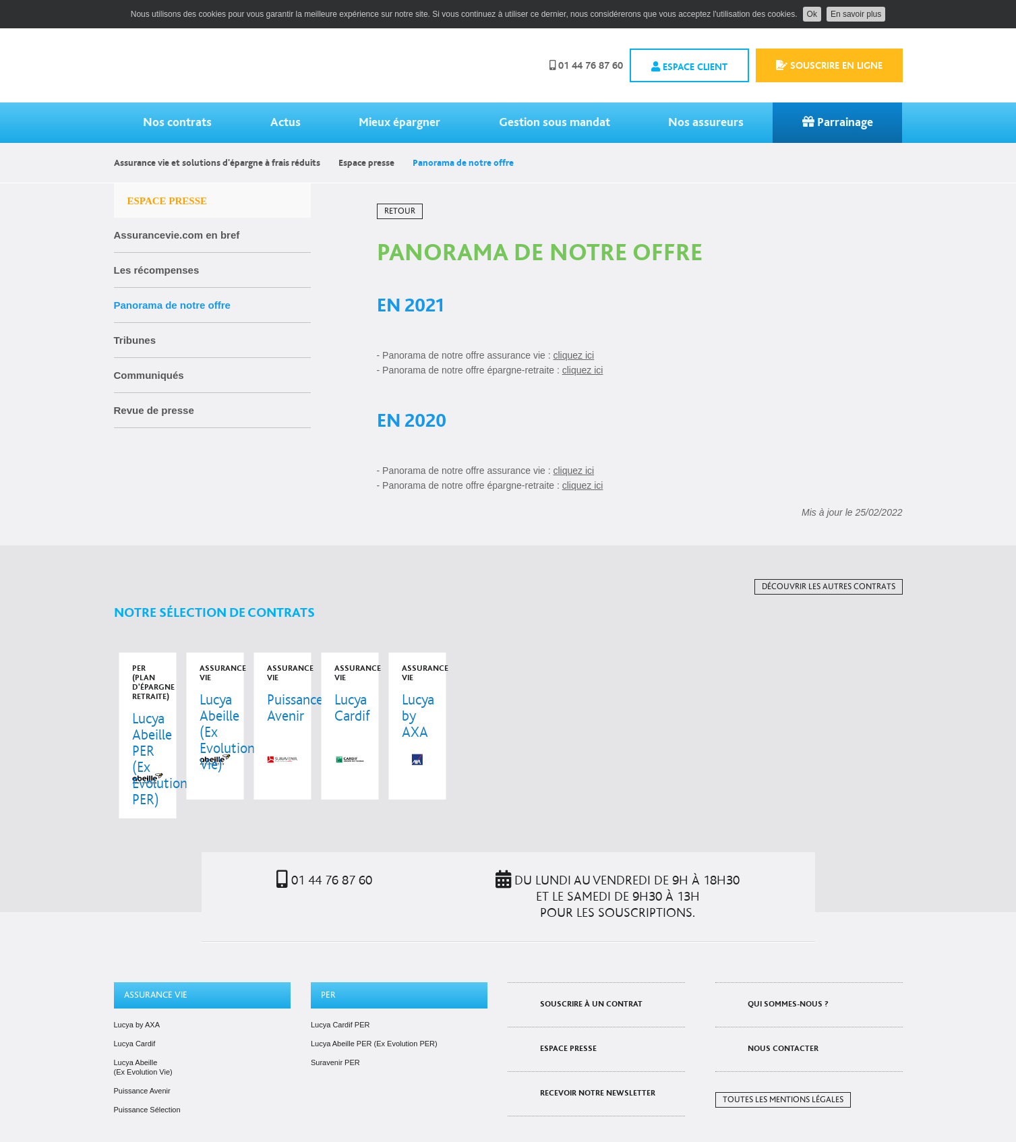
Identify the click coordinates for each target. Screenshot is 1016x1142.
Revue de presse (154, 410)
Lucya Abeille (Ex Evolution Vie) (143, 1039)
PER (328, 966)
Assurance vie (155, 966)
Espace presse (366, 163)
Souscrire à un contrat (591, 975)
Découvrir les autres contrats (828, 586)
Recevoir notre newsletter (597, 1064)
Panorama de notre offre (172, 305)
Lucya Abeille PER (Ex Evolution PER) (374, 1015)
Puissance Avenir (142, 1062)
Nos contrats (177, 122)
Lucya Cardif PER (340, 996)
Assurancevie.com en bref (177, 235)
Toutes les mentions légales (783, 1071)
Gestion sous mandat (554, 122)
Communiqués (149, 375)
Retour (399, 211)
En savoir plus (856, 14)
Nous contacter (783, 1020)
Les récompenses (157, 270)
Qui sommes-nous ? (788, 975)
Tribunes (135, 340)
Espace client (689, 66)
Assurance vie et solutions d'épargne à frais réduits (217, 163)
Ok (812, 14)
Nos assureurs (706, 122)
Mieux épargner (399, 122)
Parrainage (837, 122)
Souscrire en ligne (829, 65)
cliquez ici (574, 355)
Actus (285, 122)
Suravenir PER (335, 1034)
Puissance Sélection (147, 1081)
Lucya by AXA (137, 996)
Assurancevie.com (215, 65)
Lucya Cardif (135, 1015)
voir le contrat (189, 721)
